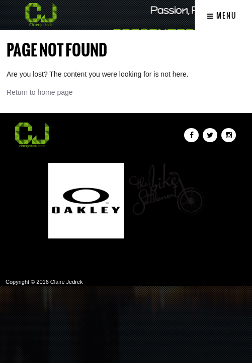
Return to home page (40, 92)
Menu (222, 15)
